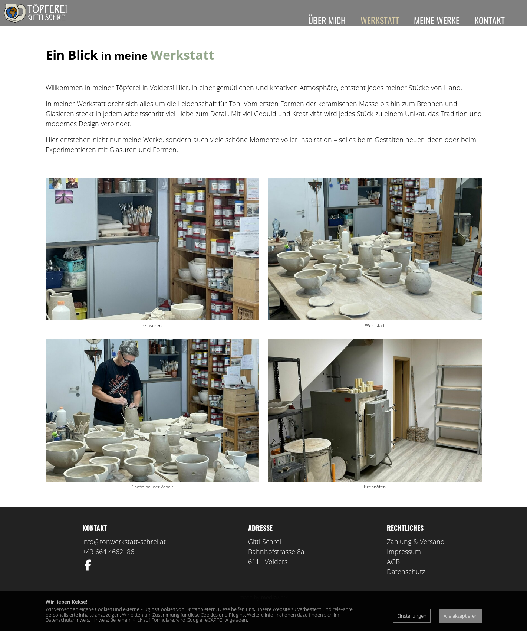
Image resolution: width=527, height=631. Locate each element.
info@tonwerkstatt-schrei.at (124, 552)
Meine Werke (437, 20)
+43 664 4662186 (108, 562)
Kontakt (489, 20)
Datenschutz (406, 582)
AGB (393, 572)
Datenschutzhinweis (67, 620)
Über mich (327, 20)
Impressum (404, 562)
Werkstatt (379, 20)
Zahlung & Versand (416, 552)
